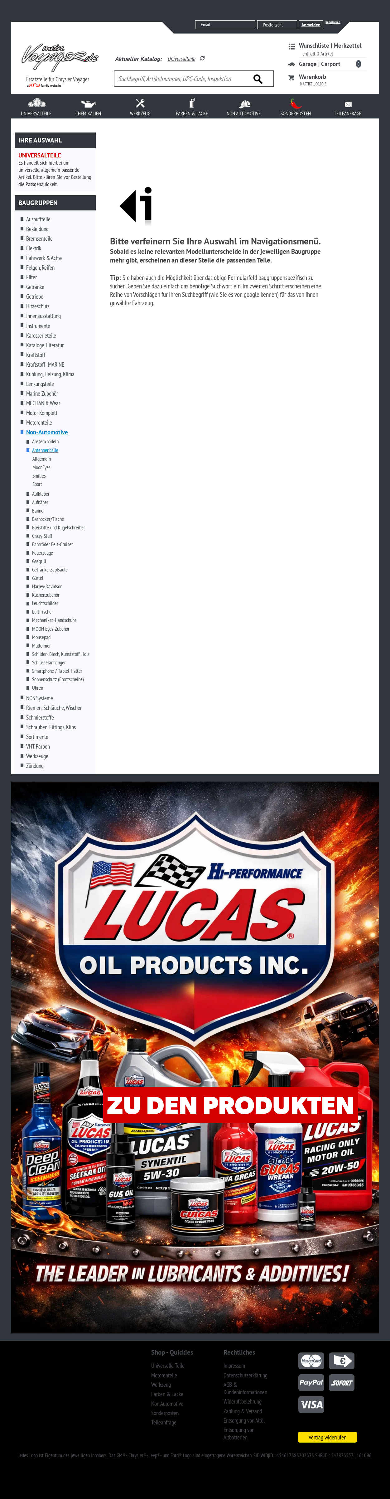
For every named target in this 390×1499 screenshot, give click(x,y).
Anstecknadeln (45, 441)
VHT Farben (38, 746)
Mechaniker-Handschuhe (54, 620)
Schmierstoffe (40, 717)
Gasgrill (39, 561)
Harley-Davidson (47, 586)
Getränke (35, 287)
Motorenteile (39, 422)
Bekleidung (37, 229)
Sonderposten (165, 1413)
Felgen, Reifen (40, 267)
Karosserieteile (41, 335)
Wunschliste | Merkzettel (330, 45)
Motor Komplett (41, 413)
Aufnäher (40, 502)
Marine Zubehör (42, 393)
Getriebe (34, 296)
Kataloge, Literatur (45, 345)
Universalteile (181, 58)
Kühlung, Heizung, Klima (50, 374)
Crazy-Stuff (42, 536)
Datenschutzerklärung (245, 1375)
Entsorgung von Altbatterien (239, 1433)
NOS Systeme (39, 698)
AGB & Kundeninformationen (245, 1388)
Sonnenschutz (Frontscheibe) (58, 679)
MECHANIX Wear (43, 403)
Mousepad (41, 637)
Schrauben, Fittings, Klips (51, 727)
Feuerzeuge (42, 553)
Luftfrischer (42, 612)
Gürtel (37, 578)
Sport (37, 484)
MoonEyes (41, 467)
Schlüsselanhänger (49, 662)
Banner (38, 511)
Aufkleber (41, 494)
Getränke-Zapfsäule (50, 569)
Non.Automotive (167, 1403)
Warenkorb (312, 76)
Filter (31, 277)
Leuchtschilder (45, 603)
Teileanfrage (163, 1422)
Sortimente (37, 736)
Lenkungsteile (40, 384)
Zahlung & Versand (243, 1411)
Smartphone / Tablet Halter (57, 671)
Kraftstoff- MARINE (45, 364)
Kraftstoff (35, 355)
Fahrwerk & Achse (44, 258)
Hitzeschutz (38, 306)
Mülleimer (41, 646)
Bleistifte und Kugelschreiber (58, 527)
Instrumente (38, 326)
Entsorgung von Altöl (244, 1420)
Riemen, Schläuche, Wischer (54, 707)
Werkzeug (161, 1384)
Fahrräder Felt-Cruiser (52, 544)
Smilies (39, 476)
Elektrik (33, 248)
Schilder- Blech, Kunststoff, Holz (60, 654)
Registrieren (332, 22)
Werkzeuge (37, 756)
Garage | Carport (319, 64)
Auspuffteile (38, 219)
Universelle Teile (168, 1365)
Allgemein (41, 459)
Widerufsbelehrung (243, 1401)
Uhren (37, 688)
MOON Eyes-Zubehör (51, 629)
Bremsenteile (39, 238)
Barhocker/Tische (48, 519)
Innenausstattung (43, 316)
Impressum (234, 1365)
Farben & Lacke (167, 1394)
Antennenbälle (45, 450)
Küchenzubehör (46, 595)
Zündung (35, 765)
